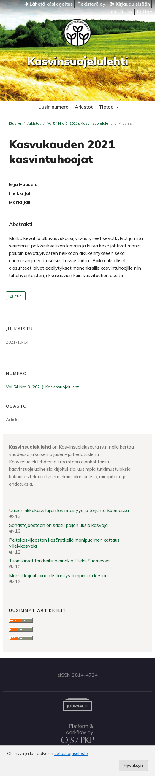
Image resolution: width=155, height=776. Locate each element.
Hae (144, 12)
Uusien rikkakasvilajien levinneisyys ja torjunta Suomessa (69, 510)
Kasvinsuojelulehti (77, 61)
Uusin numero (53, 107)
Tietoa (107, 107)
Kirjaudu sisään (130, 4)
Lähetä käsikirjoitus (48, 4)
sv (129, 12)
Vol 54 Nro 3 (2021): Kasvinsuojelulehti (80, 123)
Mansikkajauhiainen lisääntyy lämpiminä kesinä (58, 575)
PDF (18, 295)
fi (121, 12)
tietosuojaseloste (71, 753)
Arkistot (84, 107)
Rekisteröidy (91, 4)
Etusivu (15, 123)
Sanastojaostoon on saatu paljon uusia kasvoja (58, 525)
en (113, 12)
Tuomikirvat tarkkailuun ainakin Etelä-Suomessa (59, 561)
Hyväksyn (133, 765)
